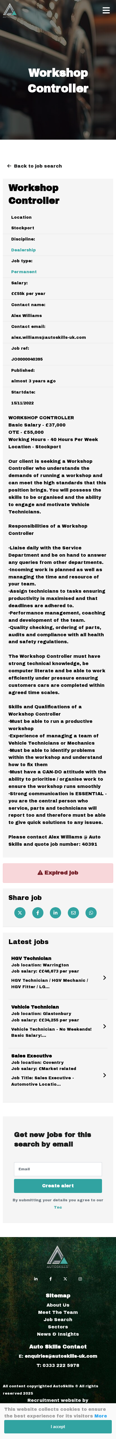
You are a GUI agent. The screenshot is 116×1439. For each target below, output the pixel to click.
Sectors (58, 1326)
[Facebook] (37, 912)
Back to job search (38, 166)
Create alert (58, 1185)
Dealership (23, 250)
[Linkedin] (55, 912)
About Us (58, 1305)
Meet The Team (58, 1312)
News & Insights (58, 1334)
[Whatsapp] (91, 912)
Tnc (58, 1207)
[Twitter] (19, 912)
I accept (58, 1426)
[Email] (73, 912)
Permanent (24, 272)
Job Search (57, 1319)
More (100, 1416)
